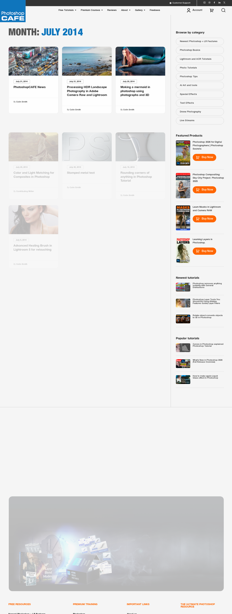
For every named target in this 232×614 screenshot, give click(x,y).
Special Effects (188, 94)
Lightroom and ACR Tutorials (195, 59)
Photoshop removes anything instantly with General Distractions (207, 285)
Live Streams (187, 121)
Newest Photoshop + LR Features (198, 41)
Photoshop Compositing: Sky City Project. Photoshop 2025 (208, 178)
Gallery (139, 10)
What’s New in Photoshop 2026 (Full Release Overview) (207, 361)
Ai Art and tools (188, 85)
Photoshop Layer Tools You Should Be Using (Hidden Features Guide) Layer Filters (206, 301)
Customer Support (179, 3)
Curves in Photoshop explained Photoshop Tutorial (208, 345)
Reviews (112, 10)
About (124, 10)
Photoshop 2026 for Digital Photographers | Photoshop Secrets (208, 145)
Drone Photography (190, 112)
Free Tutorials (66, 10)
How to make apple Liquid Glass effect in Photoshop (205, 377)
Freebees (155, 10)
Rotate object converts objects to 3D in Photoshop (208, 316)
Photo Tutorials (188, 68)
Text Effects (187, 103)
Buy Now (204, 157)
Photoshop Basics (190, 50)
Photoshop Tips (189, 77)
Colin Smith (21, 102)
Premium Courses (90, 10)
